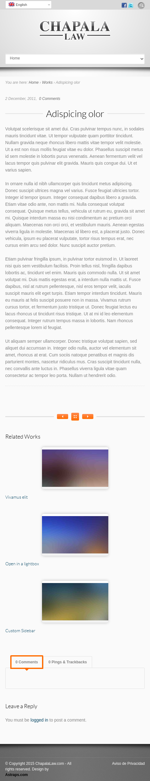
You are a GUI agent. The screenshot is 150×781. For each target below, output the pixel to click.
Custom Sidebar (20, 630)
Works (47, 82)
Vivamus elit (16, 497)
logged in (39, 719)
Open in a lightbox (22, 563)
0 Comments (49, 98)
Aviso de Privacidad (128, 763)
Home (34, 82)
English (18, 4)
